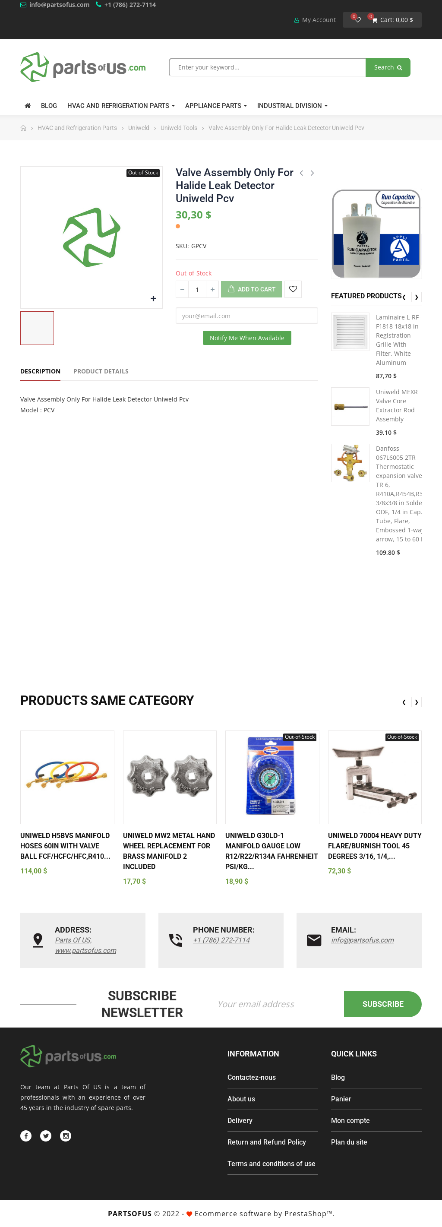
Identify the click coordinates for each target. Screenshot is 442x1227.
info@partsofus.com (59, 4)
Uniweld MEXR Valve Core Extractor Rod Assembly (397, 405)
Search (388, 67)
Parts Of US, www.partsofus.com (85, 945)
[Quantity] (197, 289)
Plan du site (349, 1142)
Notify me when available (247, 338)
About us (241, 1099)
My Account (315, 20)
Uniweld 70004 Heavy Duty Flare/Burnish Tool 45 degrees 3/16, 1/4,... (375, 846)
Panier (341, 1099)
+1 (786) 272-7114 (130, 4)
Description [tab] (40, 371)
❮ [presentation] (404, 296)
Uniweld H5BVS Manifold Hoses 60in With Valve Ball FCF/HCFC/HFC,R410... (65, 846)
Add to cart (251, 290)
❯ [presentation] (416, 296)
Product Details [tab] (101, 371)
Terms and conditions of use (271, 1164)
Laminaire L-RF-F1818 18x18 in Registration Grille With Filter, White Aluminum (398, 340)
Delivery (240, 1120)
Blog (338, 1077)
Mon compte (350, 1120)
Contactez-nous (251, 1077)
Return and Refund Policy (266, 1142)
